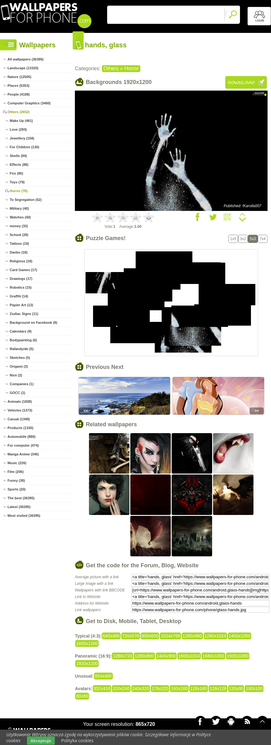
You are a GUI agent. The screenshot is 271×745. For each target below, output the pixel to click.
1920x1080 (237, 655)
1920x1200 (87, 663)
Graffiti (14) (19, 296)
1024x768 (170, 635)
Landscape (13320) (23, 68)
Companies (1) (22, 384)
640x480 (111, 635)
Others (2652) (18, 112)
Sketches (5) (20, 357)
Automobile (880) (21, 436)
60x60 (82, 696)
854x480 (103, 676)
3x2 (243, 239)
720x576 (130, 635)
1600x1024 (189, 655)
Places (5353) (18, 85)
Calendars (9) (21, 331)
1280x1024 (215, 635)
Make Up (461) (21, 121)
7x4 (263, 239)
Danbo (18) (19, 252)
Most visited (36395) (24, 515)
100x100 (254, 688)
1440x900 (166, 655)
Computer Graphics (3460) (29, 103)
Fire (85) (16, 173)
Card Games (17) (23, 270)
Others (110, 68)
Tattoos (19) (19, 243)
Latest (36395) (19, 507)
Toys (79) (17, 182)
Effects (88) (19, 164)
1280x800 (144, 655)
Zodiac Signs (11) (24, 314)
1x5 (233, 239)
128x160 (198, 688)
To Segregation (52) (26, 200)
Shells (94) (18, 156)
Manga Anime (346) (23, 454)
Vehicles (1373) (20, 410)
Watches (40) (20, 217)
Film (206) (15, 472)
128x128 (218, 688)
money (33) (19, 226)
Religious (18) (21, 261)
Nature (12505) (19, 77)
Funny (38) (16, 480)
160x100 (179, 688)
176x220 (160, 688)
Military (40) (19, 208)
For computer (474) (23, 445)
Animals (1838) (20, 401)
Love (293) (18, 129)
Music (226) (17, 463)
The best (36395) (21, 498)
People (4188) (19, 94)
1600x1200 (87, 643)
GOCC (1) (17, 393)
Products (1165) (21, 428)
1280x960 (192, 635)
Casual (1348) (19, 419)
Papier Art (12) (21, 305)
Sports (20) (16, 489)
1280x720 (122, 655)
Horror (131, 68)
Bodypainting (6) (23, 340)
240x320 (140, 688)
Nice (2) (16, 375)
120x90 (236, 688)
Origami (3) (19, 366)
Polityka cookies (77, 740)
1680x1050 (213, 655)
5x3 (253, 239)
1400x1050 (239, 635)
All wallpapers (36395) (26, 59)
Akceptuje (41, 740)
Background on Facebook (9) (33, 322)
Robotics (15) (21, 287)
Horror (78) (19, 191)
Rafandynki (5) (22, 349)
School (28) (19, 235)
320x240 (121, 688)
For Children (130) (24, 147)
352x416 (102, 688)
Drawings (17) (21, 279)
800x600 (150, 635)
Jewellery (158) (22, 138)
